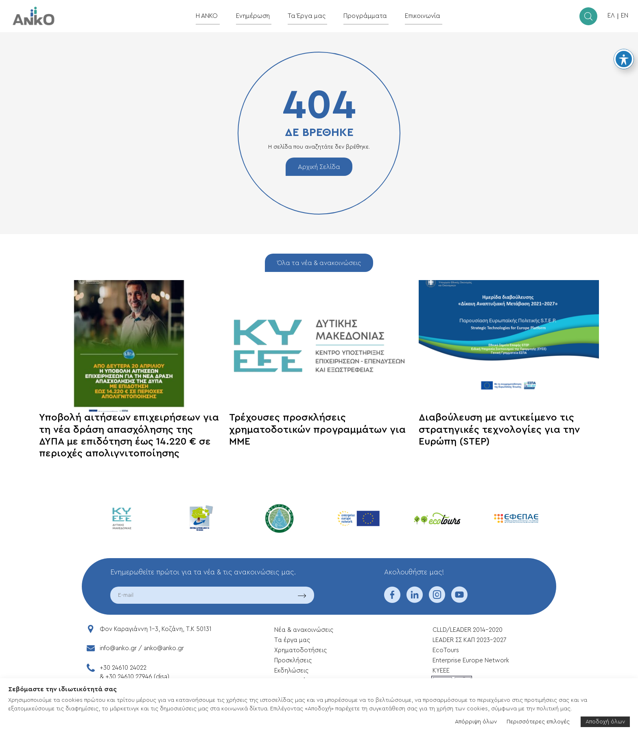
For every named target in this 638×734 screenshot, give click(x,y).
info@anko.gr (118, 648)
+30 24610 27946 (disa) (137, 677)
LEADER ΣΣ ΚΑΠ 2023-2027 (469, 640)
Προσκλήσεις (293, 660)
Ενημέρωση (258, 16)
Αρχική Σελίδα (319, 167)
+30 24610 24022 (123, 668)
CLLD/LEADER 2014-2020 (468, 630)
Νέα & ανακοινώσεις (303, 630)
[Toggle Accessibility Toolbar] (624, 59)
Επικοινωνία (417, 16)
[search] (588, 16)
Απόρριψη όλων (476, 722)
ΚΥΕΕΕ (441, 671)
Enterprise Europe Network (471, 660)
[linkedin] (414, 600)
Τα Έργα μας (309, 16)
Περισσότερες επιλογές (538, 722)
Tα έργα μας (292, 640)
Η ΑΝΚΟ (214, 16)
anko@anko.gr (164, 648)
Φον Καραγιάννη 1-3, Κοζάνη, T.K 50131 (156, 629)
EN (624, 16)
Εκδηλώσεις (291, 671)
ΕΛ (611, 16)
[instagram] (437, 600)
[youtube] (459, 600)
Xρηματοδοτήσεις (300, 650)
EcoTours (446, 650)
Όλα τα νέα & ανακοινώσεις (319, 263)
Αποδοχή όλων (605, 722)
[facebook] (392, 600)
